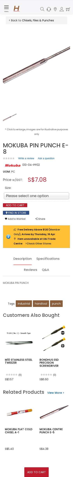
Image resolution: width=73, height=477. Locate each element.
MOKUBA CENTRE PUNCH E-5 (51, 430)
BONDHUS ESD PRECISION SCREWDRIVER (49, 363)
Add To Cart (36, 472)
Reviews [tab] (30, 269)
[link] (9, 158)
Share (40, 219)
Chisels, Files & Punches (38, 20)
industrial (24, 304)
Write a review (26, 159)
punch (56, 304)
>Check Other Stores (38, 243)
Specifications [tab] (48, 258)
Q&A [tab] (46, 269)
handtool (41, 304)
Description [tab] (22, 258)
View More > (55, 393)
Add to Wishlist (15, 219)
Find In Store (16, 213)
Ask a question (46, 158)
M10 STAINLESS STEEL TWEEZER (18, 361)
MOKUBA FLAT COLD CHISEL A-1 (18, 430)
